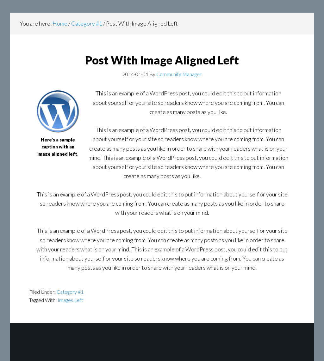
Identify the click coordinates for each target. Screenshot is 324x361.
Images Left (70, 300)
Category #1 (70, 292)
